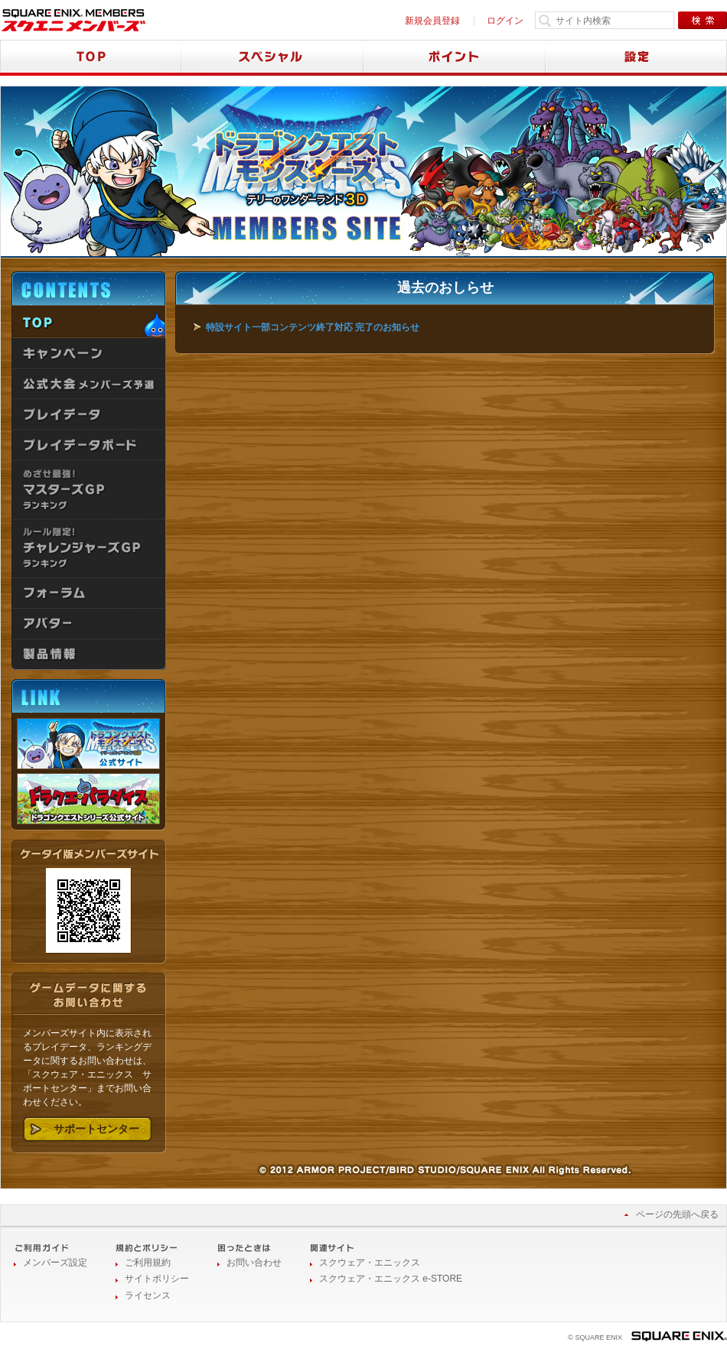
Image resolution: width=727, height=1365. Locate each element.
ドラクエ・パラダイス (88, 798)
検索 (702, 20)
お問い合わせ (254, 1262)
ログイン (505, 20)
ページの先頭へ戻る (677, 1214)
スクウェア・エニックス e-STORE (390, 1278)
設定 (636, 58)
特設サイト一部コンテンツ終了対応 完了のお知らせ (312, 327)
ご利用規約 (148, 1262)
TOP (90, 58)
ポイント (455, 58)
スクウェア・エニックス (369, 1262)
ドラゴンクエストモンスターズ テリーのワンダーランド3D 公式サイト (88, 743)
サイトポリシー (157, 1278)
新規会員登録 (432, 20)
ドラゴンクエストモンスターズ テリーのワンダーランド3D (307, 173)
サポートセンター (96, 1129)
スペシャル (272, 58)
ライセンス (148, 1295)
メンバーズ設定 (55, 1262)
